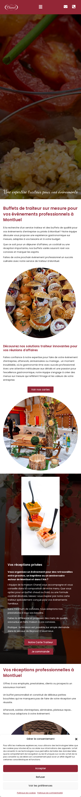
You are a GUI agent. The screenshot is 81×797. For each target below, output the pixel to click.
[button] (76, 739)
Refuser (40, 777)
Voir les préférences (40, 785)
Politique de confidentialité (50, 793)
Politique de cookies (26, 793)
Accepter (40, 768)
